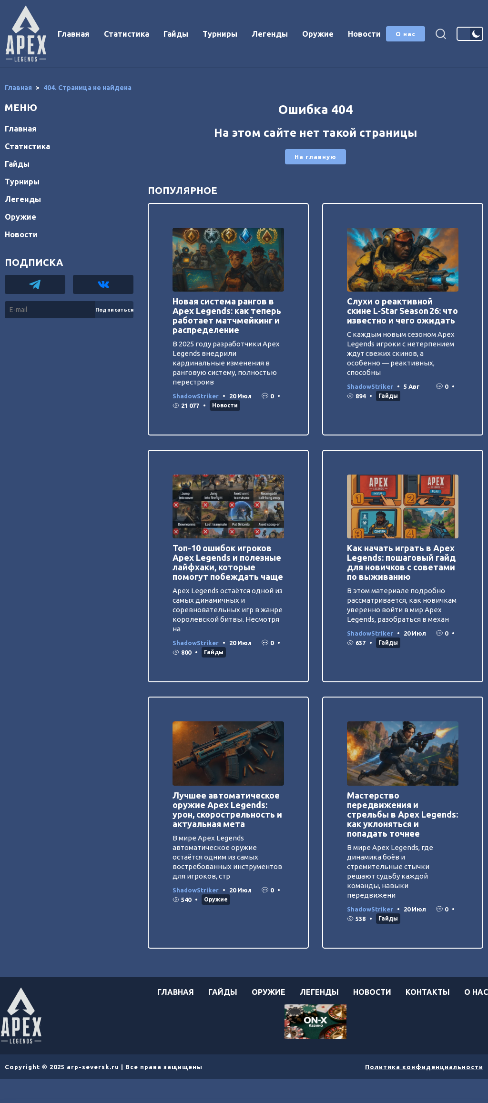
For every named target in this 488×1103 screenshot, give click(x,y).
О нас (406, 33)
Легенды (270, 34)
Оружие (318, 34)
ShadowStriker (196, 396)
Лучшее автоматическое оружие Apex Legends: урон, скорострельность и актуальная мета (227, 809)
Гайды (175, 34)
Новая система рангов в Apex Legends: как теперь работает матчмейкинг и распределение (227, 315)
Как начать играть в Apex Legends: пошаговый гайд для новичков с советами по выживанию (401, 562)
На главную (315, 156)
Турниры (220, 34)
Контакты (428, 992)
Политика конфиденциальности (424, 1066)
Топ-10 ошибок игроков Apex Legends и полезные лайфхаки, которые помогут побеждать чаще (228, 562)
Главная (74, 34)
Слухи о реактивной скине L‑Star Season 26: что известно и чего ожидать (402, 310)
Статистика (126, 34)
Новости (364, 34)
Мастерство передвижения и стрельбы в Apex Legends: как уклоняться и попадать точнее (402, 814)
